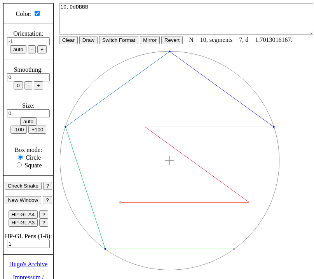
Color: (24, 13)
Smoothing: (28, 69)
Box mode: (28, 149)
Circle (33, 157)
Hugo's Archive (28, 264)
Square (33, 165)
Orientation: (28, 33)
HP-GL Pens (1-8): (28, 236)
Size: (28, 105)
